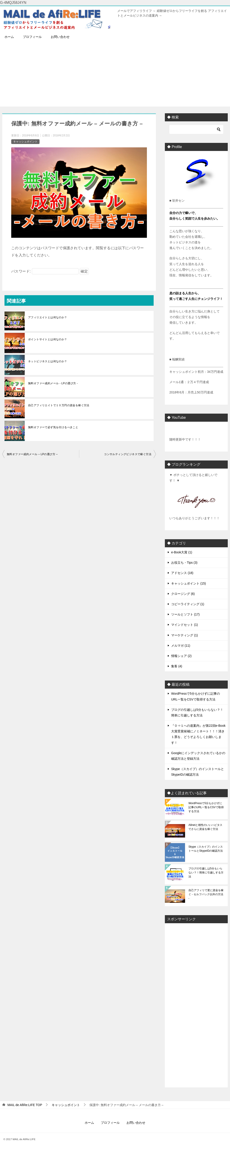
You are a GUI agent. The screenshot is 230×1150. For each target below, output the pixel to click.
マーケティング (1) (184, 635)
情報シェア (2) (181, 656)
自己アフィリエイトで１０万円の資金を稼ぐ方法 (58, 405)
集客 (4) (176, 666)
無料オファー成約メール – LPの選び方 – (32, 454)
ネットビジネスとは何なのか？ (47, 361)
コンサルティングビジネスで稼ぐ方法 (127, 454)
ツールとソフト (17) (185, 614)
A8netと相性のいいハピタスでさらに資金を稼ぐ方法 (205, 827)
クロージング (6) (183, 594)
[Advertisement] (115, 75)
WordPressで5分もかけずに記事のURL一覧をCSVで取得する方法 (206, 807)
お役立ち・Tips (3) (184, 562)
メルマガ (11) (180, 645)
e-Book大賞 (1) (181, 552)
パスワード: (45, 271)
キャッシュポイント (25, 141)
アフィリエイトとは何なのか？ (47, 317)
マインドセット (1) (184, 624)
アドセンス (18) (182, 573)
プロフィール (32, 37)
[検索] (196, 129)
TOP (24, 1105)
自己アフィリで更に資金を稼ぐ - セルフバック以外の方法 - (205, 894)
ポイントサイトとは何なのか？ (47, 339)
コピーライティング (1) (187, 604)
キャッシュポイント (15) (188, 583)
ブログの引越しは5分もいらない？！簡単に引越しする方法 (205, 872)
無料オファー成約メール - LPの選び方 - (53, 383)
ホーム (9, 37)
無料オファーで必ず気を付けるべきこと (53, 427)
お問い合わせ (60, 37)
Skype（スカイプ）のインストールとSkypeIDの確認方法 (205, 848)
